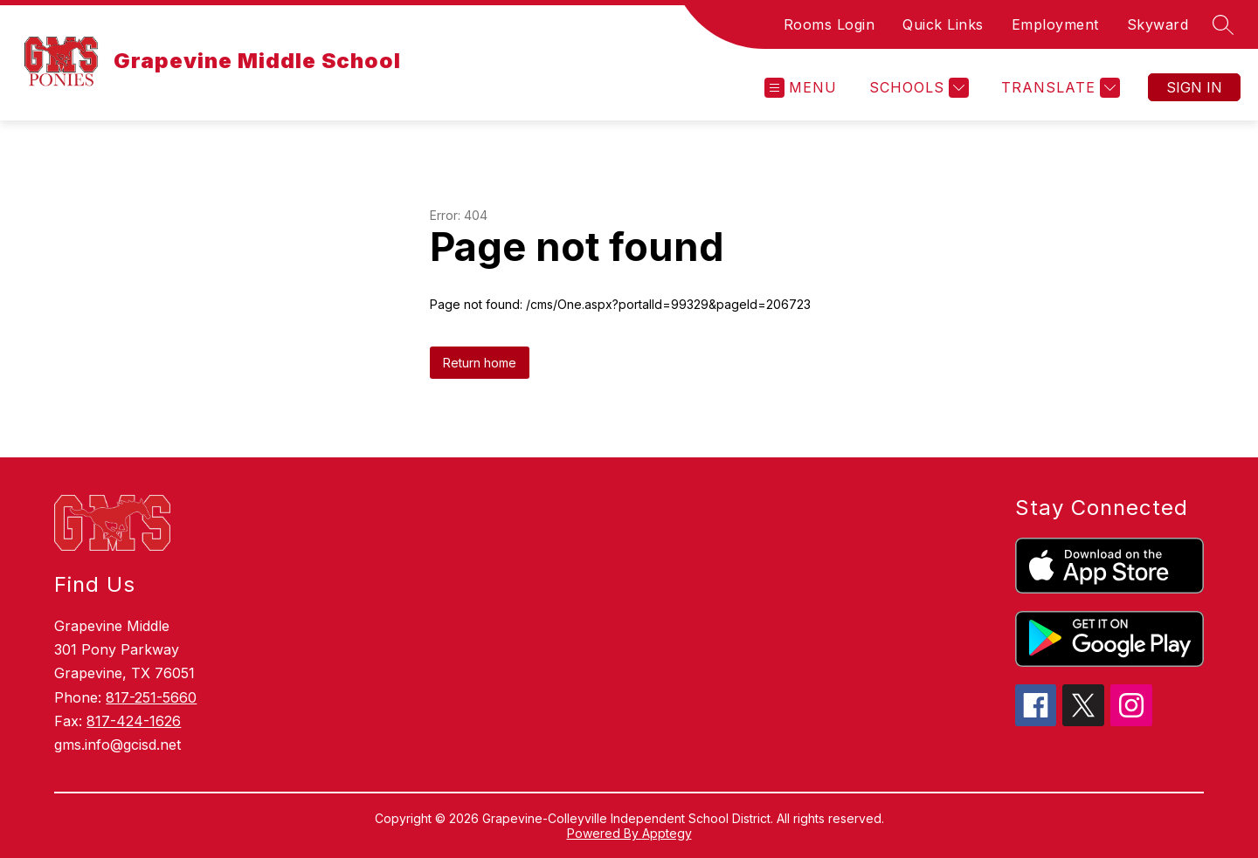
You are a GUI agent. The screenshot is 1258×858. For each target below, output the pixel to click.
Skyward (1158, 24)
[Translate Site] (1058, 88)
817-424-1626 (133, 721)
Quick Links (943, 24)
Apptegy (667, 833)
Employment (1055, 24)
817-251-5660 (151, 697)
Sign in (1194, 87)
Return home (479, 362)
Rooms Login (829, 24)
